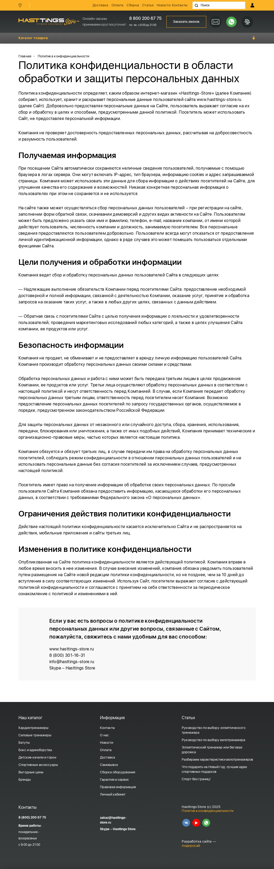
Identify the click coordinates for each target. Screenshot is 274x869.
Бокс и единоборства (35, 750)
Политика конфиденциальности (207, 811)
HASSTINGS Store (48, 21)
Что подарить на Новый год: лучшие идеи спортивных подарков (214, 769)
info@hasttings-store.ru (71, 661)
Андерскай (191, 846)
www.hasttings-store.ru (219, 99)
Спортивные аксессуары (38, 765)
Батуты (24, 743)
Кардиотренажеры (33, 728)
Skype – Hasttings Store (72, 668)
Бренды (24, 780)
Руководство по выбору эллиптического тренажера (214, 730)
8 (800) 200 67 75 (32, 817)
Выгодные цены (31, 772)
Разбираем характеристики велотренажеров (217, 759)
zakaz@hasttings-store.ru (113, 820)
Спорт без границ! (196, 779)
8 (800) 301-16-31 (67, 655)
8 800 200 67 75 (145, 18)
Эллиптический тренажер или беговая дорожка (212, 749)
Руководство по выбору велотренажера (213, 740)
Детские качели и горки (37, 757)
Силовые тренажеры (34, 735)
